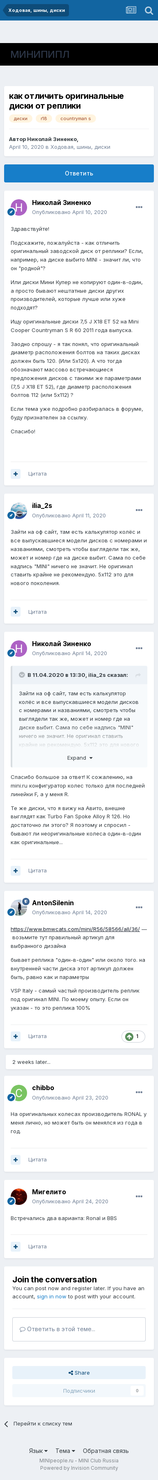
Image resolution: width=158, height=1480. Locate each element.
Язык (38, 1450)
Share (79, 1372)
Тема (65, 1450)
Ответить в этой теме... (57, 1328)
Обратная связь (106, 1450)
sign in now (51, 1296)
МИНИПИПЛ (40, 54)
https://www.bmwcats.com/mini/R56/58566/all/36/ (75, 929)
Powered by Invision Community (79, 1468)
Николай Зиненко (52, 139)
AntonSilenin (53, 903)
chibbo (43, 1088)
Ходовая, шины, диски (80, 146)
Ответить (79, 173)
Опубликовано (69, 212)
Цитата (37, 473)
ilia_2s (42, 505)
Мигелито (49, 1192)
